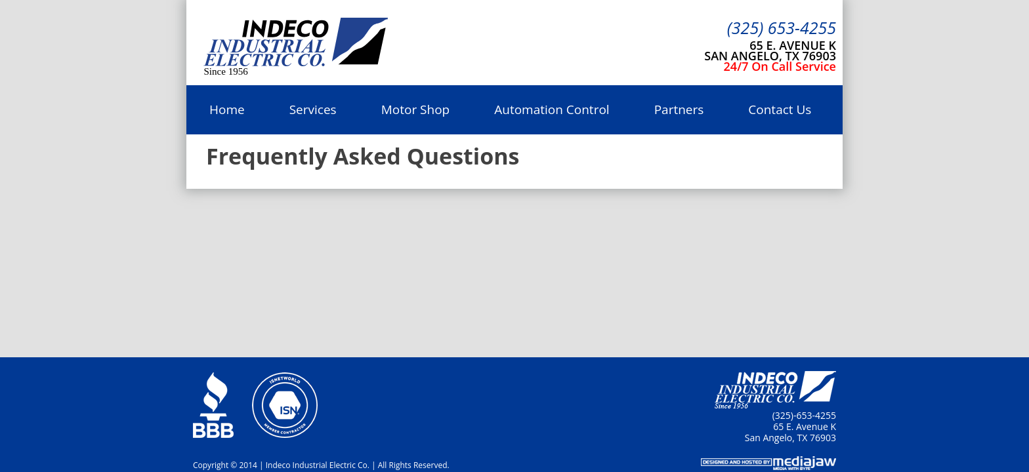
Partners (679, 109)
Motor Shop (415, 109)
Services (313, 109)
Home (227, 109)
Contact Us (779, 109)
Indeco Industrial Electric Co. (295, 43)
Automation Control (551, 109)
